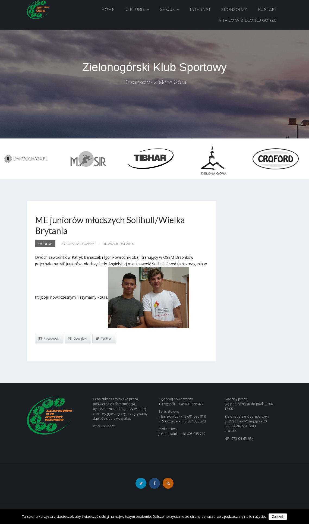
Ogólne (45, 244)
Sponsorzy (234, 9)
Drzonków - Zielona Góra (154, 82)
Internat (200, 9)
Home (108, 9)
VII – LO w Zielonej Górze (248, 20)
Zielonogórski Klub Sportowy (154, 67)
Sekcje (167, 9)
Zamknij (277, 517)
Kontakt (267, 9)
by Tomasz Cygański (78, 244)
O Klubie (135, 9)
